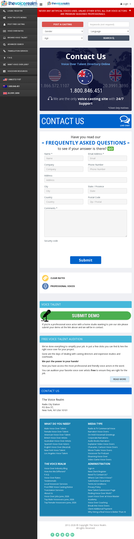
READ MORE (119, 369)
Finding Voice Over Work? (85, 483)
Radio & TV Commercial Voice (87, 418)
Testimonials (21, 471)
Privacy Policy (79, 477)
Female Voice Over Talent (27, 421)
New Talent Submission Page (87, 480)
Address (19, 170)
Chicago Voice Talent (99, 532)
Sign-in (76, 458)
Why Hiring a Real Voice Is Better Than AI (92, 499)
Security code (22, 236)
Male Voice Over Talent (26, 418)
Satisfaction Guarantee (84, 471)
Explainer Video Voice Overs (86, 434)
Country (19, 192)
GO (96, 144)
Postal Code (79, 192)
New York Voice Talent (25, 440)
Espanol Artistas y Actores (81, 535)
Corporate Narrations (83, 428)
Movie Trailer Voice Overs (85, 440)
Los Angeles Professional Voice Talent (68, 532)
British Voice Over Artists (26, 428)
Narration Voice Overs (83, 421)
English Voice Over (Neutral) (28, 437)
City (17, 181)
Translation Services (24, 480)
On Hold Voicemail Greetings (86, 424)
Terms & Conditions (82, 474)
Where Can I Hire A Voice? (85, 468)
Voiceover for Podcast (83, 443)
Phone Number (81, 160)
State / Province (81, 181)
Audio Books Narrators (84, 431)
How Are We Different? (25, 461)
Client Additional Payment (85, 496)
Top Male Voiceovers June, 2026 (30, 489)
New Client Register (82, 461)
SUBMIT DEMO (48, 311)
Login (125, 3)
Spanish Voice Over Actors (27, 434)
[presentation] (38, 244)
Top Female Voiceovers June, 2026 (31, 492)
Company (20, 160)
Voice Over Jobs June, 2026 (27, 486)
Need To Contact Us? (83, 465)
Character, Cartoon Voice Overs (88, 437)
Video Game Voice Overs (85, 449)
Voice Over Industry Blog (26, 458)
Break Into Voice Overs (84, 492)
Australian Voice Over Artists (28, 431)
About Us (19, 483)
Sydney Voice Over (57, 535)
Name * (19, 149)
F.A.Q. (17, 465)
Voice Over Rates (23, 468)
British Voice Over (120, 532)
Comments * (21, 203)
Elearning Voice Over (83, 446)
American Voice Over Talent (28, 424)
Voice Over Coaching (83, 489)
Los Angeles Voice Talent (26, 443)
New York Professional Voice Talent (30, 532)
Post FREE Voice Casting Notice (29, 477)
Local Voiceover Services (26, 474)
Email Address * (81, 149)
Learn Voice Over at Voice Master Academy (93, 486)
